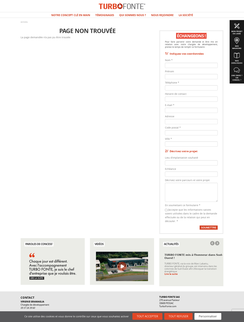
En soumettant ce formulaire (182, 205)
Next (217, 243)
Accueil (24, 22)
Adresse (169, 116)
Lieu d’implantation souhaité (181, 157)
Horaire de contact (175, 93)
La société (186, 15)
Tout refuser (178, 316)
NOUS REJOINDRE (162, 15)
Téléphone (172, 82)
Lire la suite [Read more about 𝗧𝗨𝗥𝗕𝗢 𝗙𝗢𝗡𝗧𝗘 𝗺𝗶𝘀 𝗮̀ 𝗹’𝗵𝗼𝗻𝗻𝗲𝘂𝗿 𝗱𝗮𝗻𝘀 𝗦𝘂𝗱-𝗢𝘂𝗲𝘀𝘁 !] (171, 274)
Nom (169, 60)
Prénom (169, 71)
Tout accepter (147, 316)
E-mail (169, 105)
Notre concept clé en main (70, 15)
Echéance (170, 169)
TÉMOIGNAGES (104, 15)
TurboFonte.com (167, 306)
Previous (212, 243)
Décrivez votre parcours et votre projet (187, 180)
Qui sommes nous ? (132, 15)
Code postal (173, 127)
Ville (168, 138)
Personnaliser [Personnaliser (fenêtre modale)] (208, 316)
